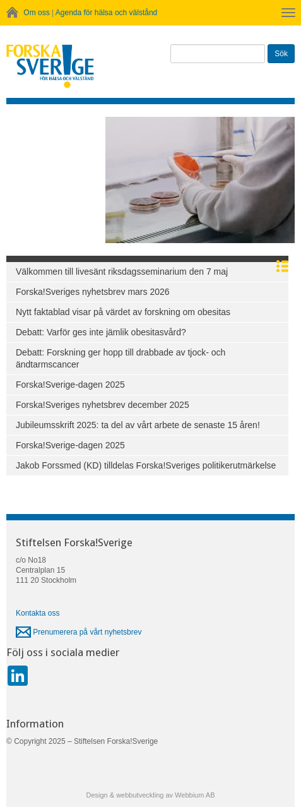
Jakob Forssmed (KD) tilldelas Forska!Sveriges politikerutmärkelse (146, 465)
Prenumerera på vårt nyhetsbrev (78, 632)
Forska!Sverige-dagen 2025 (70, 385)
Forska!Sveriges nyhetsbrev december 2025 (102, 405)
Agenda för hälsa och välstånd (106, 12)
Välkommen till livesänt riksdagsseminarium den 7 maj (122, 271)
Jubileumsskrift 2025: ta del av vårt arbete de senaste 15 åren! (138, 425)
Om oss (36, 12)
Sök (281, 53)
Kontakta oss (37, 613)
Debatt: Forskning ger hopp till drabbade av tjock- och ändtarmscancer (120, 358)
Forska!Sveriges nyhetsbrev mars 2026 (93, 292)
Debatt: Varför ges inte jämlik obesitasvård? (101, 332)
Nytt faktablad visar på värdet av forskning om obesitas (123, 312)
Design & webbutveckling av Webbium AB (150, 795)
